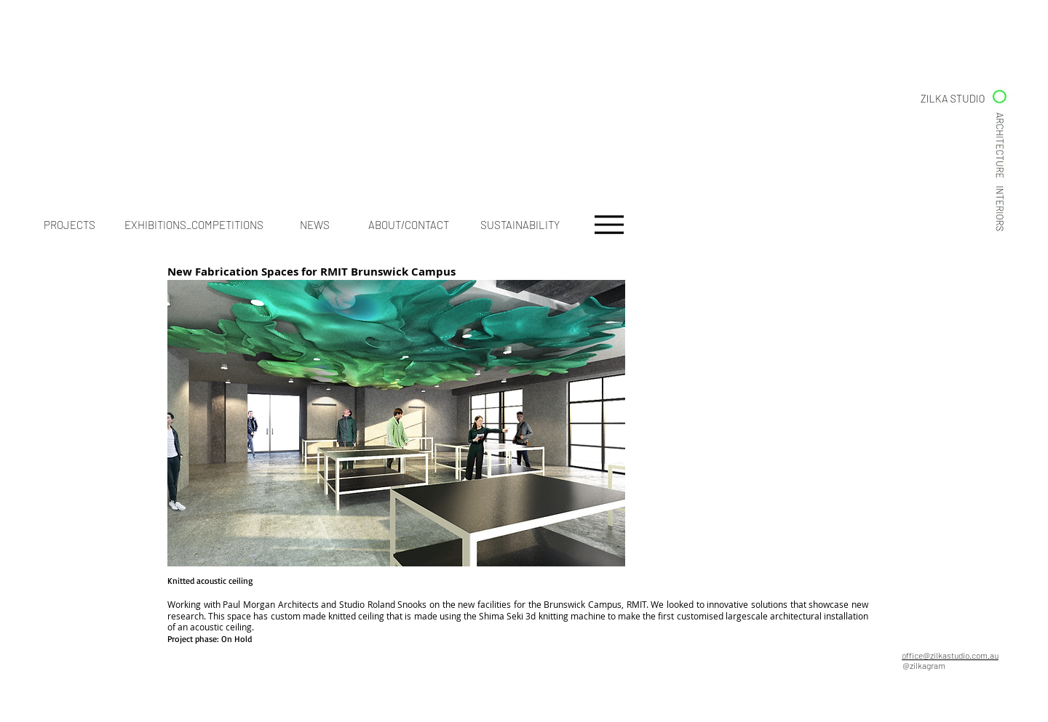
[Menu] (609, 224)
